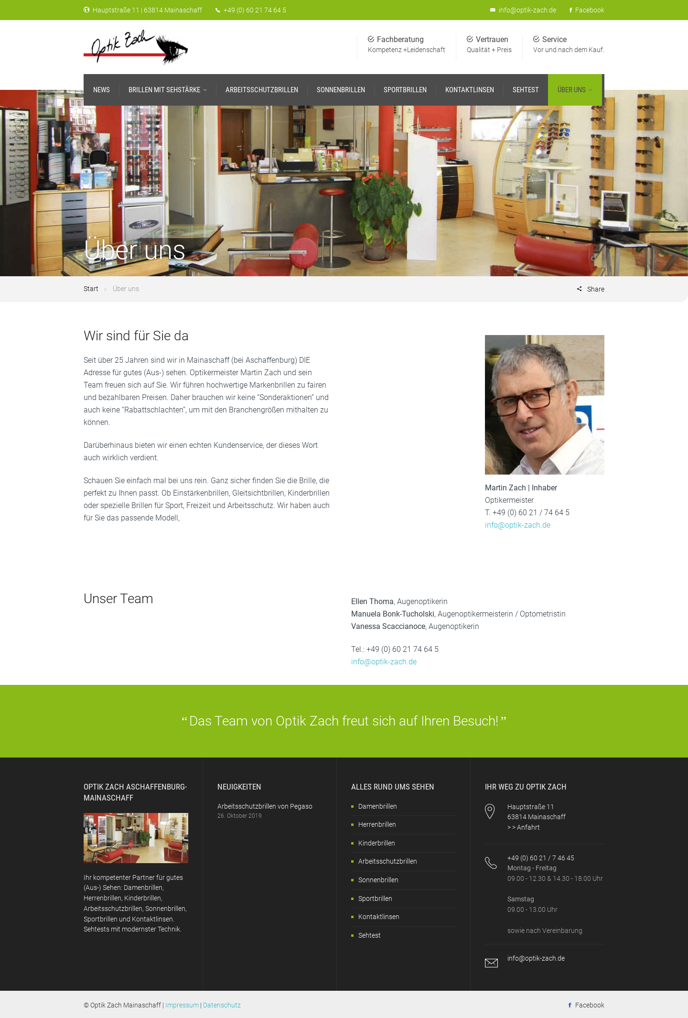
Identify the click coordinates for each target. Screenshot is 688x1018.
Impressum (182, 1005)
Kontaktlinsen (378, 917)
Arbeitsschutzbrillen (387, 861)
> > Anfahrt (523, 827)
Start (91, 288)
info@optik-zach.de (527, 10)
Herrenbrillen (377, 824)
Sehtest (369, 935)
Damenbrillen (377, 806)
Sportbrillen (375, 898)
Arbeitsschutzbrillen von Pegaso (264, 806)
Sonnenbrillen (378, 880)
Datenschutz (222, 1005)
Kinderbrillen (376, 843)
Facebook (587, 10)
